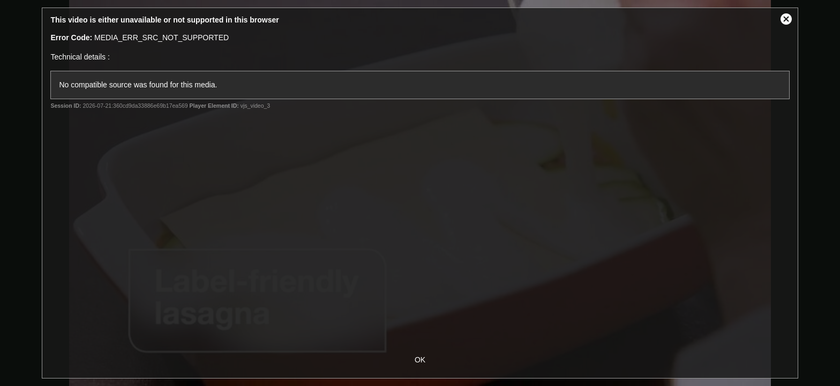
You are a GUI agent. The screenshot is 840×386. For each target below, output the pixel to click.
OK (420, 359)
